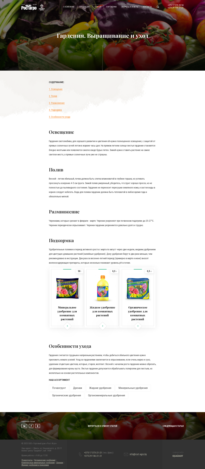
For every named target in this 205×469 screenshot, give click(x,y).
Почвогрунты (27, 460)
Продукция (84, 7)
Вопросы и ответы (130, 7)
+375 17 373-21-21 (98, 452)
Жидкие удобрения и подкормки (35, 465)
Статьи (98, 7)
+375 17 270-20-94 (176, 5)
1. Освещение (55, 89)
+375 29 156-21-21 (176, 7)
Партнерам (111, 7)
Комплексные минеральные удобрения (38, 462)
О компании (68, 7)
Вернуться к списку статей (102, 426)
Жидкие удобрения (100, 388)
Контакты (147, 7)
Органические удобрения (66, 395)
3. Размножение (57, 103)
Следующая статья (173, 426)
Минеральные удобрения (133, 388)
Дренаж (77, 388)
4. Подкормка (55, 110)
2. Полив (53, 96)
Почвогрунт (59, 388)
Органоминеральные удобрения (106, 395)
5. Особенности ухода (59, 116)
